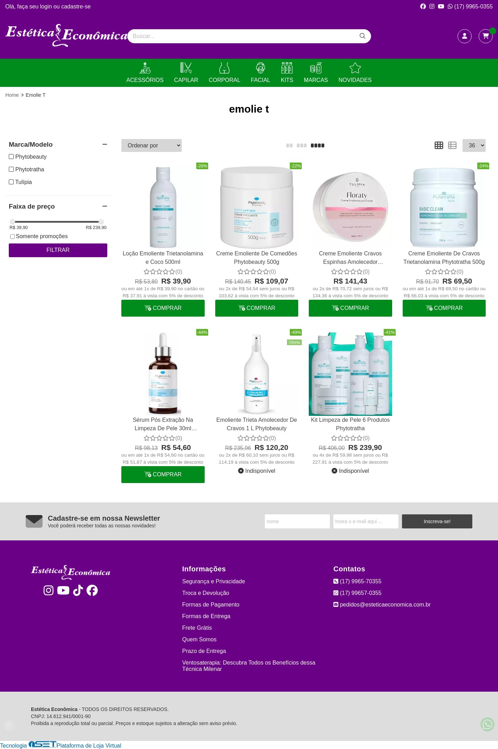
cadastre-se (76, 6)
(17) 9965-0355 (470, 6)
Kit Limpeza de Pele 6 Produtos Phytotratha (350, 424)
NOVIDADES (354, 72)
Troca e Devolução (205, 593)
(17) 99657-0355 (357, 593)
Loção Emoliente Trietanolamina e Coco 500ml (163, 257)
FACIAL (260, 72)
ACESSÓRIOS (145, 72)
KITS (287, 72)
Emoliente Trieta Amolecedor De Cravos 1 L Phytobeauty (256, 424)
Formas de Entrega (206, 616)
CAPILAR (186, 72)
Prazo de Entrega (204, 651)
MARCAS (316, 72)
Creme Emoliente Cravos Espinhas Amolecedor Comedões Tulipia (350, 258)
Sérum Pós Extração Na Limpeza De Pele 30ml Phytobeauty (163, 425)
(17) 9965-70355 (357, 581)
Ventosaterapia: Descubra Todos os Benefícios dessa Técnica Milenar (248, 666)
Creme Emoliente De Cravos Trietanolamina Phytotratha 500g (444, 257)
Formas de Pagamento (211, 605)
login (46, 6)
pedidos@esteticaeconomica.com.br (382, 605)
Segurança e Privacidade (213, 581)
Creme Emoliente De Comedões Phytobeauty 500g (256, 257)
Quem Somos (199, 639)
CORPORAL (225, 72)
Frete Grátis (197, 628)
